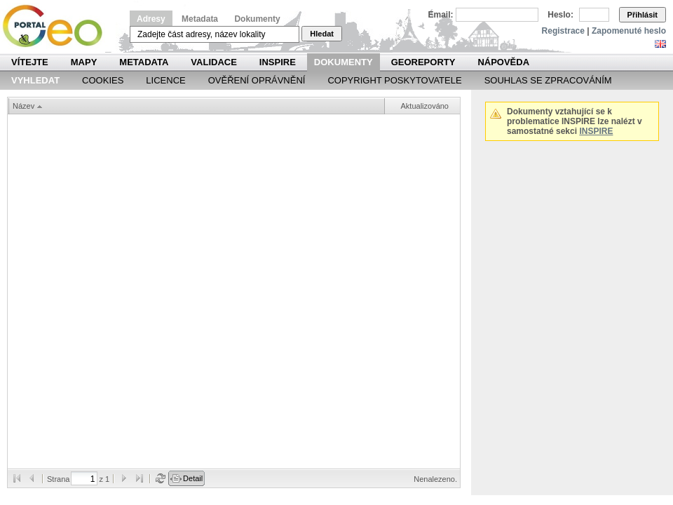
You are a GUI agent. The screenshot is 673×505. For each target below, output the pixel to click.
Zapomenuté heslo (629, 31)
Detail (193, 478)
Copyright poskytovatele (394, 80)
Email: (441, 15)
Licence (165, 80)
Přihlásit (642, 15)
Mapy (84, 62)
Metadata (200, 19)
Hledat (322, 33)
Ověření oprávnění (257, 80)
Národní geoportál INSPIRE (58, 26)
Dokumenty (257, 19)
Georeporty (423, 62)
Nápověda (503, 62)
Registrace (563, 31)
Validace (213, 62)
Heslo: (560, 15)
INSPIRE (277, 62)
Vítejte (29, 62)
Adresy (151, 19)
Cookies (102, 80)
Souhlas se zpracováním (548, 80)
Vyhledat (35, 80)
